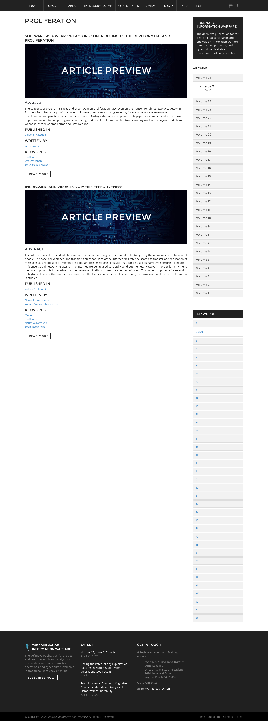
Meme (28, 315)
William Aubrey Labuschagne (41, 304)
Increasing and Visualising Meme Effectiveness (73, 187)
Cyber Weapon (33, 161)
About (73, 5)
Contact (151, 5)
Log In (169, 5)
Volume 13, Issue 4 (35, 289)
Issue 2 (209, 86)
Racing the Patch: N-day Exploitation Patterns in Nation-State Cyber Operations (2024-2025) (104, 667)
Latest (239, 717)
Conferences (128, 5)
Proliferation (32, 157)
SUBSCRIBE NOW (41, 677)
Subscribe (54, 5)
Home (201, 717)
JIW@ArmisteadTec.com (155, 689)
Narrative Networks (36, 323)
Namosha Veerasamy (37, 300)
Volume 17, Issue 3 (35, 134)
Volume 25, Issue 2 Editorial (98, 652)
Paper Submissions (98, 5)
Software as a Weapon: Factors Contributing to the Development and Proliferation (97, 38)
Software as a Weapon (37, 164)
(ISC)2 (199, 331)
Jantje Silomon (33, 146)
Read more (39, 174)
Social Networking (35, 326)
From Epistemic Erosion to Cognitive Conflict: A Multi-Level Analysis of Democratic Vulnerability (104, 687)
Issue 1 (208, 90)
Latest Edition (190, 5)
